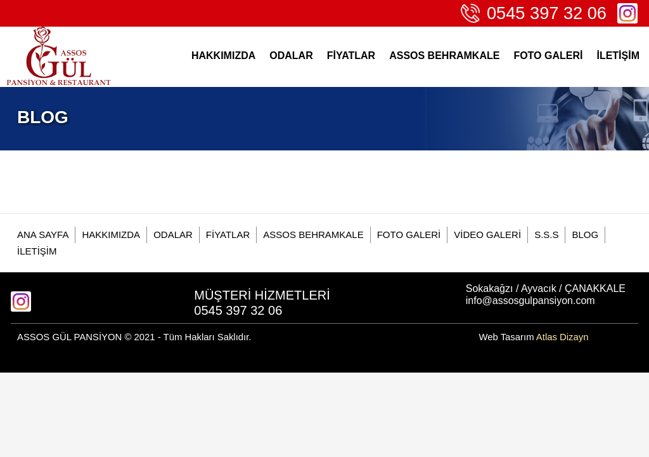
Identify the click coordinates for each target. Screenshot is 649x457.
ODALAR (290, 55)
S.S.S (546, 234)
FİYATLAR (351, 55)
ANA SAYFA (42, 234)
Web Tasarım (533, 337)
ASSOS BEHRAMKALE (444, 55)
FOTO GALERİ (547, 55)
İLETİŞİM (617, 55)
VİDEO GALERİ (487, 234)
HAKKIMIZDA (223, 55)
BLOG (585, 234)
